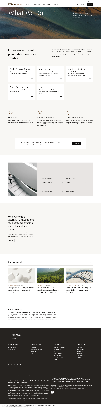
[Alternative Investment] (77, 179)
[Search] (77, 4)
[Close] (98, 405)
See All (91, 263)
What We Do (28, 4)
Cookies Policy (80, 353)
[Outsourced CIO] (53, 187)
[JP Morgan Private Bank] (15, 336)
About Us (56, 4)
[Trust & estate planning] (77, 187)
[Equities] (77, 183)
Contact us (76, 144)
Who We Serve (37, 4)
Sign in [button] (82, 4)
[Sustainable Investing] (53, 183)
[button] (9, 365)
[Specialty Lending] (77, 192)
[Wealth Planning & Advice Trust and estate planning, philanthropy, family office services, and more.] (21, 74)
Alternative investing (71, 285)
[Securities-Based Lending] (53, 192)
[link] (21, 276)
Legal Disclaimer (17, 399)
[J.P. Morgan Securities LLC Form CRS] (37, 381)
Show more (10, 322)
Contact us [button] (90, 4)
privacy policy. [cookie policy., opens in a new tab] (25, 406)
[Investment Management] (53, 179)
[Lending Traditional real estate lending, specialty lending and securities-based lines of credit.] (50, 92)
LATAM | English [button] (90, 1)
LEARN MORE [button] (10, 376)
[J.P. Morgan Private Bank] (15, 4)
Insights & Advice (47, 4)
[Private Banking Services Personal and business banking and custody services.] (21, 92)
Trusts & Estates (40, 285)
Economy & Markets (12, 285)
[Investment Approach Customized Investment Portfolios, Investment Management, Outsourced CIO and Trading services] (50, 74)
